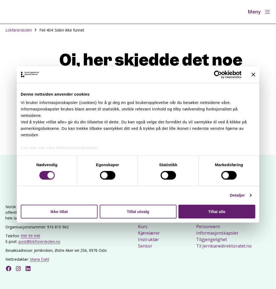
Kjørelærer (149, 233)
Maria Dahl (39, 259)
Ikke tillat (59, 211)
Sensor (145, 246)
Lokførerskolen (18, 30)
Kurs (142, 226)
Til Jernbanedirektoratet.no (224, 246)
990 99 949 (30, 235)
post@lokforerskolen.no (39, 241)
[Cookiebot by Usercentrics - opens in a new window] (218, 74)
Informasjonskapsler (217, 233)
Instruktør (148, 239)
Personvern (208, 226)
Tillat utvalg (138, 211)
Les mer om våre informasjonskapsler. (60, 147)
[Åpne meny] (259, 12)
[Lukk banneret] (253, 74)
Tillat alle (217, 211)
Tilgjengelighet (211, 239)
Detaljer (237, 195)
